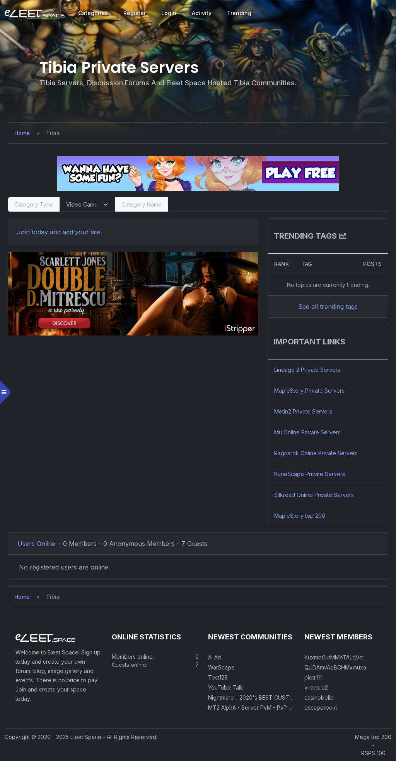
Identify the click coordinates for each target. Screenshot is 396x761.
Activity (202, 13)
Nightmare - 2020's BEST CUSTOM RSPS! (261, 697)
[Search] (278, 204)
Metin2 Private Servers (303, 411)
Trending (239, 13)
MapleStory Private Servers (309, 390)
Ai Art (214, 657)
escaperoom (320, 707)
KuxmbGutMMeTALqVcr (334, 657)
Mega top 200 (373, 737)
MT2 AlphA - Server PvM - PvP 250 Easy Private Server (279, 707)
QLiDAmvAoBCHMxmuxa (335, 667)
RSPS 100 (373, 753)
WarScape (221, 667)
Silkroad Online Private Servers (314, 495)
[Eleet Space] (34, 13)
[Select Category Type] (87, 204)
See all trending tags (328, 306)
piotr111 (313, 677)
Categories (93, 13)
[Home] (22, 133)
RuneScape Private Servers (309, 474)
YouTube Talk (225, 687)
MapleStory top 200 (299, 515)
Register (134, 13)
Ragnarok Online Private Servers (316, 453)
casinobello (319, 697)
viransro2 (316, 687)
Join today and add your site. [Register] (59, 232)
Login (168, 13)
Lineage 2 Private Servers (307, 369)
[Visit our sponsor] (198, 173)
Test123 (217, 677)
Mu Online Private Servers (307, 432)
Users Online (36, 543)
